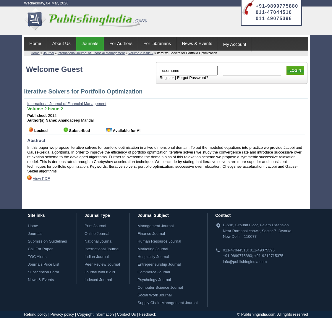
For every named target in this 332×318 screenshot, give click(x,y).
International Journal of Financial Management (91, 53)
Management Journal (155, 226)
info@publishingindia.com (245, 261)
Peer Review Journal (102, 264)
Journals (90, 43)
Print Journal (95, 226)
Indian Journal (97, 256)
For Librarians (157, 43)
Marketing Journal (152, 249)
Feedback (147, 314)
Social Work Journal (154, 295)
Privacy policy (62, 314)
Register (167, 77)
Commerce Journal (153, 272)
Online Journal (97, 233)
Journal (48, 53)
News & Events (197, 43)
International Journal (102, 249)
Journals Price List (43, 264)
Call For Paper (40, 249)
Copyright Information (95, 314)
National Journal (98, 241)
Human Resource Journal (159, 241)
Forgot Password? (192, 77)
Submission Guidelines (47, 241)
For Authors (120, 43)
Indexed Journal (98, 279)
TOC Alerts (37, 256)
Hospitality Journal (153, 256)
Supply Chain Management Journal (167, 303)
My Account (234, 44)
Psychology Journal (154, 279)
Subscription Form (43, 272)
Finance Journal (151, 233)
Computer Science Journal (160, 287)
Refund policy (35, 314)
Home (35, 43)
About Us (61, 43)
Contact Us (126, 314)
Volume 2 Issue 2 (140, 53)
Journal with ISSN (100, 272)
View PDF (41, 178)
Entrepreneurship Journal (159, 264)
